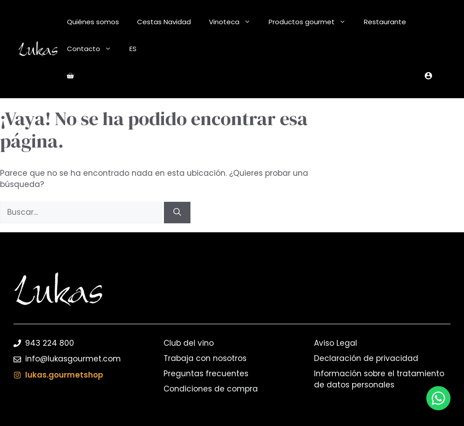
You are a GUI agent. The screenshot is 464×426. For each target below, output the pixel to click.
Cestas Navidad (164, 21)
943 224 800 (49, 343)
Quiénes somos (93, 21)
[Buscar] (177, 212)
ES (133, 48)
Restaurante (385, 21)
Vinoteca (234, 22)
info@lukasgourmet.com (73, 358)
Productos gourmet (312, 22)
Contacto (93, 48)
